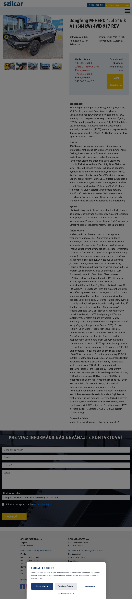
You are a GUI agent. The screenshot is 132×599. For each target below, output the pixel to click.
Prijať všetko (42, 586)
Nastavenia (90, 586)
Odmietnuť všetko (66, 586)
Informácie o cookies (66, 593)
